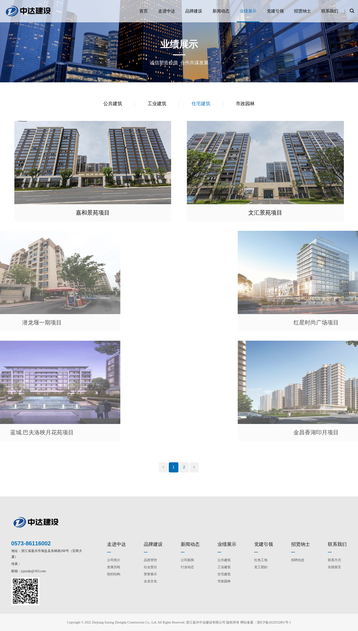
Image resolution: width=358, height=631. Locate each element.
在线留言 (334, 567)
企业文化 (150, 581)
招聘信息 (297, 560)
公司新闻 (187, 560)
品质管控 (150, 560)
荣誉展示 (150, 574)
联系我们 (329, 11)
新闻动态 (221, 11)
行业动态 (187, 567)
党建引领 (275, 11)
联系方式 (334, 560)
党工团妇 (260, 567)
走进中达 (166, 11)
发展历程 (113, 567)
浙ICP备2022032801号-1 (274, 622)
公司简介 (113, 560)
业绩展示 (248, 11)
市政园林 (245, 103)
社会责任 (150, 567)
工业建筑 (157, 103)
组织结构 (113, 574)
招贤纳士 (302, 11)
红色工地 (260, 560)
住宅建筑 (201, 103)
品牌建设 (193, 11)
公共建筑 (112, 103)
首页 (143, 11)
